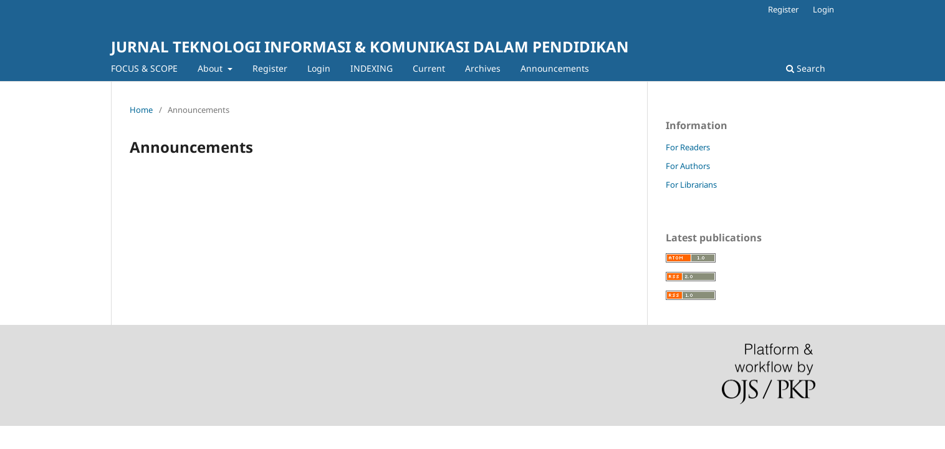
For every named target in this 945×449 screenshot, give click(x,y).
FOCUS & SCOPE (144, 68)
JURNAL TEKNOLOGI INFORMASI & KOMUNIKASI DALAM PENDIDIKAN (370, 46)
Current (429, 68)
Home (141, 109)
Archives (483, 68)
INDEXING (371, 68)
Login (318, 68)
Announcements (554, 68)
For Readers (688, 147)
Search (805, 68)
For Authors (688, 165)
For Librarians (691, 184)
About (211, 68)
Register (269, 68)
